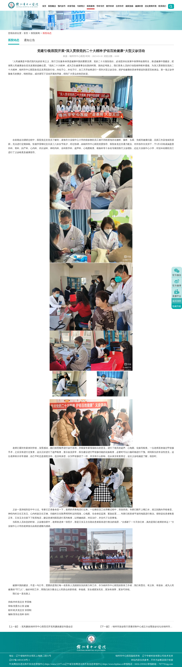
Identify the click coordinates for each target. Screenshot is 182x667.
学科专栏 (100, 6)
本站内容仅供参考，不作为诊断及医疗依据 (152, 660)
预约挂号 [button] (62, 6)
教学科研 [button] (110, 6)
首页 (44, 6)
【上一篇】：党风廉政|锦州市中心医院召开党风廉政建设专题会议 (40, 626)
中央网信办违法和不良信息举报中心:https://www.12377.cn (37, 664)
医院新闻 (35, 33)
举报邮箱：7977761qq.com (160, 664)
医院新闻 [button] (91, 6)
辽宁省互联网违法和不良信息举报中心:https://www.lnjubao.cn (94, 664)
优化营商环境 (150, 6)
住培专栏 (120, 6)
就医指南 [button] (129, 6)
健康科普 (139, 6)
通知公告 (29, 40)
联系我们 (162, 6)
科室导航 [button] (71, 6)
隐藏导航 (176, 306)
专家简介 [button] (81, 6)
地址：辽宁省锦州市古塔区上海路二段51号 (30, 656)
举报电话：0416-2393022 (135, 664)
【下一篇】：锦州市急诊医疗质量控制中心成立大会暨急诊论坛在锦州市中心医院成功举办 (136, 626)
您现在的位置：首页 (18, 33)
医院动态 (13, 40)
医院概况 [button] (52, 6)
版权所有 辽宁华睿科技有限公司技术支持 (144, 656)
